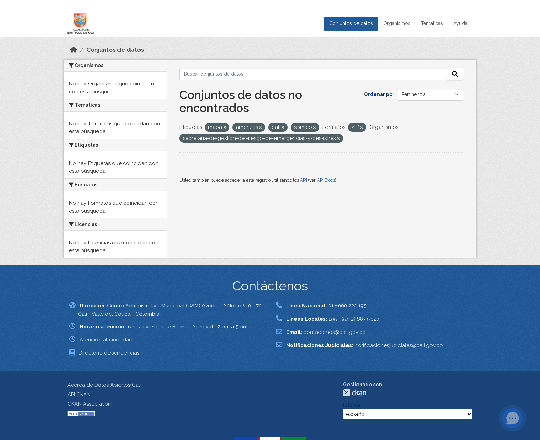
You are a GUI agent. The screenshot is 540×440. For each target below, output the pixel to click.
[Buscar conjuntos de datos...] (313, 74)
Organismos (397, 23)
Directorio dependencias (109, 353)
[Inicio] (73, 49)
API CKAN (79, 394)
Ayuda (460, 23)
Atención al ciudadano (108, 340)
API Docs (326, 180)
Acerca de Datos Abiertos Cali (104, 385)
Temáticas (432, 23)
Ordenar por (379, 94)
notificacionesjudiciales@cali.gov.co (399, 345)
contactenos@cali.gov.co (334, 332)
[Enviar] (455, 74)
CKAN (354, 392)
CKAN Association (89, 404)
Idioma (351, 405)
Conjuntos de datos (351, 23)
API (303, 180)
